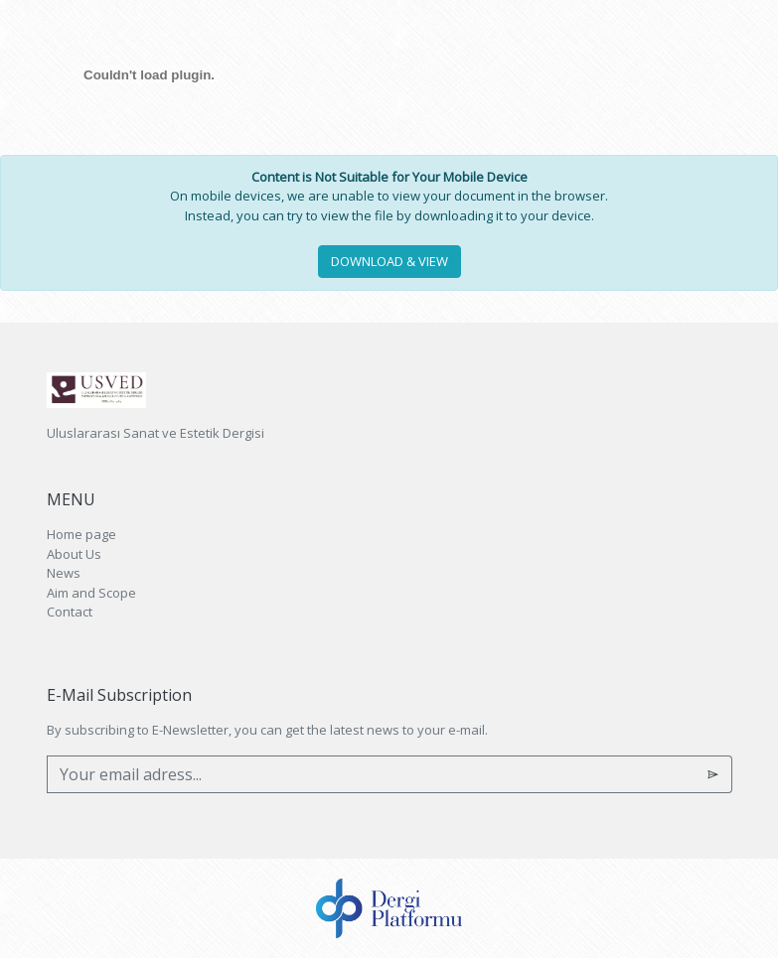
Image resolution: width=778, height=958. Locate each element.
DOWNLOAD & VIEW (389, 261)
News (63, 573)
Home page (81, 534)
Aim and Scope (91, 593)
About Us (74, 554)
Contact (69, 611)
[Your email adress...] (371, 774)
